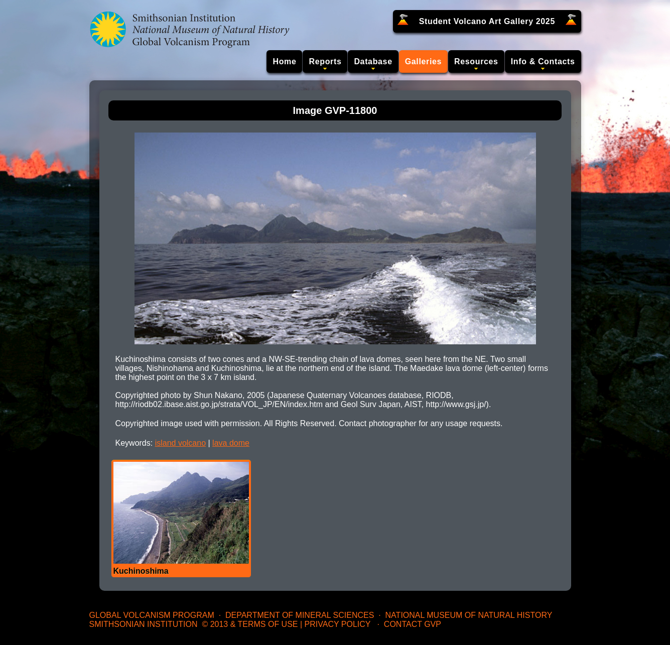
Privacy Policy (338, 624)
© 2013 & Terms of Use (250, 624)
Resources (476, 61)
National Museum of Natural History (469, 615)
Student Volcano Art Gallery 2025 (487, 21)
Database (373, 61)
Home (284, 61)
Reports (325, 61)
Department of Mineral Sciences (299, 615)
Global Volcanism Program (151, 615)
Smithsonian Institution (143, 624)
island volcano (180, 443)
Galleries (423, 61)
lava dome (230, 443)
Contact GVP (412, 624)
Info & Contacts (543, 61)
